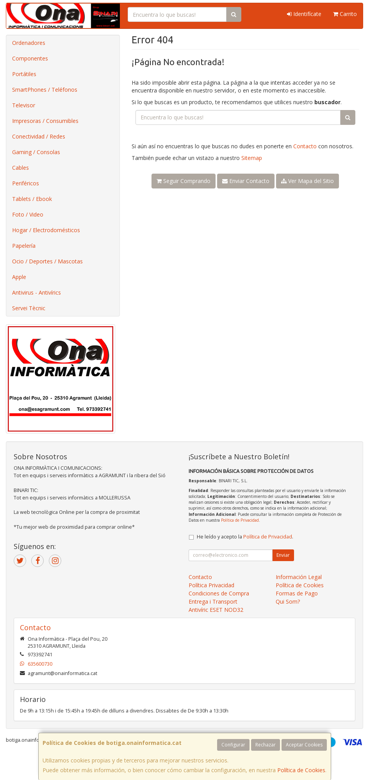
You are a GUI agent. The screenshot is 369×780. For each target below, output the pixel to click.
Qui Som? (288, 601)
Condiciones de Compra (219, 593)
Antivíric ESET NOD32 (216, 609)
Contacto (305, 146)
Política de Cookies (301, 770)
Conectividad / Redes (38, 136)
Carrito (345, 14)
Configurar (233, 744)
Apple (19, 277)
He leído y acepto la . (245, 536)
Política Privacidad (211, 585)
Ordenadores (28, 42)
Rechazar (265, 744)
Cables (20, 167)
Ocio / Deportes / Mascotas (47, 261)
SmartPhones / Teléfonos (44, 89)
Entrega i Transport (213, 601)
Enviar (283, 555)
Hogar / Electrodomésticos (46, 230)
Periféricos (25, 183)
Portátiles (24, 74)
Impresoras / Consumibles (45, 120)
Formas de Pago (297, 593)
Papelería (24, 245)
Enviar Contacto (245, 181)
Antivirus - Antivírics (36, 292)
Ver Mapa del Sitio (307, 181)
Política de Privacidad (240, 520)
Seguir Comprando (183, 181)
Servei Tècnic (28, 308)
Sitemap (251, 158)
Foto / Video (27, 214)
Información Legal (299, 577)
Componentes (30, 58)
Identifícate (304, 14)
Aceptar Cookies (304, 744)
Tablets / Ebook (32, 199)
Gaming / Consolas (36, 152)
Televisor (23, 105)
